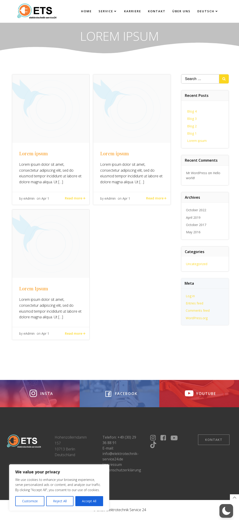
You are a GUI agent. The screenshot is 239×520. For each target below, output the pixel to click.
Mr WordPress (196, 173)
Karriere (132, 11)
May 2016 (193, 232)
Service (108, 11)
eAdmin (29, 198)
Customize (30, 501)
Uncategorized (196, 264)
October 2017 (196, 225)
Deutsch (208, 11)
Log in (190, 296)
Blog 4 (192, 111)
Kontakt (156, 11)
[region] (59, 487)
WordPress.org (197, 318)
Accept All (89, 501)
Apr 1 (45, 198)
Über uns (181, 11)
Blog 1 (192, 133)
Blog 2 (192, 126)
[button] (226, 511)
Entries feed (194, 303)
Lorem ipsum (197, 140)
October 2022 (196, 210)
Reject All (60, 501)
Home (86, 11)
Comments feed (198, 310)
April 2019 (193, 217)
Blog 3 (192, 118)
